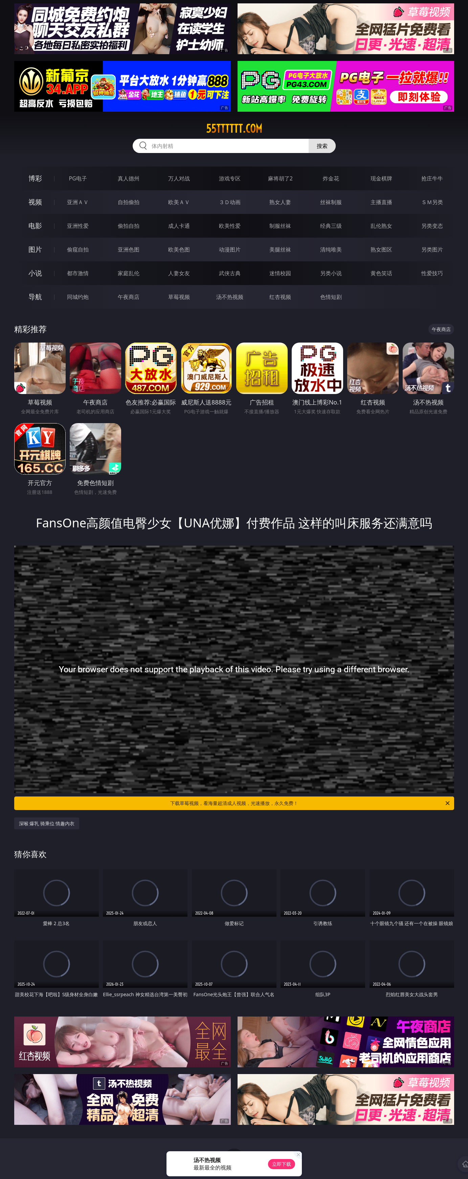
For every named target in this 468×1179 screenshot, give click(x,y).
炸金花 (331, 178)
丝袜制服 (331, 202)
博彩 (35, 178)
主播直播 (381, 202)
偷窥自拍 (78, 249)
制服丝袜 (280, 226)
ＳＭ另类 (432, 202)
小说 (35, 273)
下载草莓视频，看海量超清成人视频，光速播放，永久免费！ (310, 803)
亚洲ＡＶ (78, 202)
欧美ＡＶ (179, 202)
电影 (35, 225)
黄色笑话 (381, 273)
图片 (35, 249)
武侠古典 (230, 273)
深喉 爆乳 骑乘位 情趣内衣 (47, 823)
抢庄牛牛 (432, 178)
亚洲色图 (128, 249)
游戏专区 (230, 178)
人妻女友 (179, 273)
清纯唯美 (331, 249)
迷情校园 (280, 273)
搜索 (322, 146)
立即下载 (281, 1164)
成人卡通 (179, 226)
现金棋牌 (381, 178)
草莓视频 (179, 297)
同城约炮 (78, 297)
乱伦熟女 (381, 226)
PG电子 (78, 178)
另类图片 (432, 249)
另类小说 (331, 273)
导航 (35, 296)
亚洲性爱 (78, 226)
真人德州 (128, 178)
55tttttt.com (234, 128)
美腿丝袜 (280, 249)
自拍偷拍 (128, 202)
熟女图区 (381, 249)
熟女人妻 (280, 202)
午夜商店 (128, 297)
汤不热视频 (229, 297)
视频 (35, 201)
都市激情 (78, 273)
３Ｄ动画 (230, 202)
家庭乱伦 (128, 273)
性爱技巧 (432, 273)
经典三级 (331, 226)
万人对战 (179, 178)
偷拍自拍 (128, 226)
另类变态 (432, 226)
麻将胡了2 (280, 178)
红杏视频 (280, 297)
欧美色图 (179, 249)
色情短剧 (331, 297)
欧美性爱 (230, 226)
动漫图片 (230, 249)
